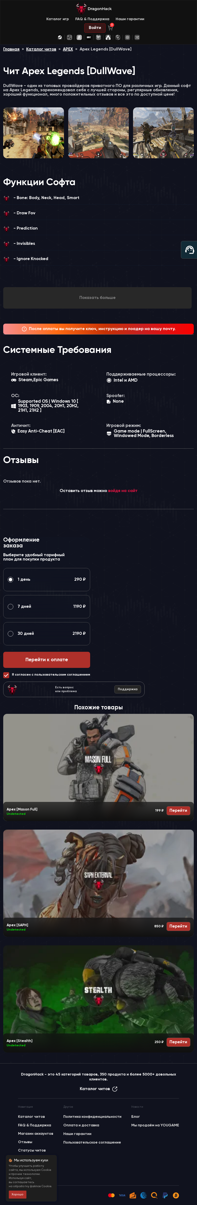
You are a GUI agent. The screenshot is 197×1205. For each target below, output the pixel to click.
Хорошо (17, 1194)
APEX (68, 49)
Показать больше (97, 298)
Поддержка (128, 689)
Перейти (178, 811)
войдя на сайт (123, 491)
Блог (135, 1117)
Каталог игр (57, 19)
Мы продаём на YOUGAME (155, 1125)
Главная (11, 49)
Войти (95, 28)
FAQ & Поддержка (92, 19)
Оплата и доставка (81, 1125)
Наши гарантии (130, 19)
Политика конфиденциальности (92, 1117)
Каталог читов (41, 49)
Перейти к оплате (47, 659)
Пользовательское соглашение (92, 1142)
